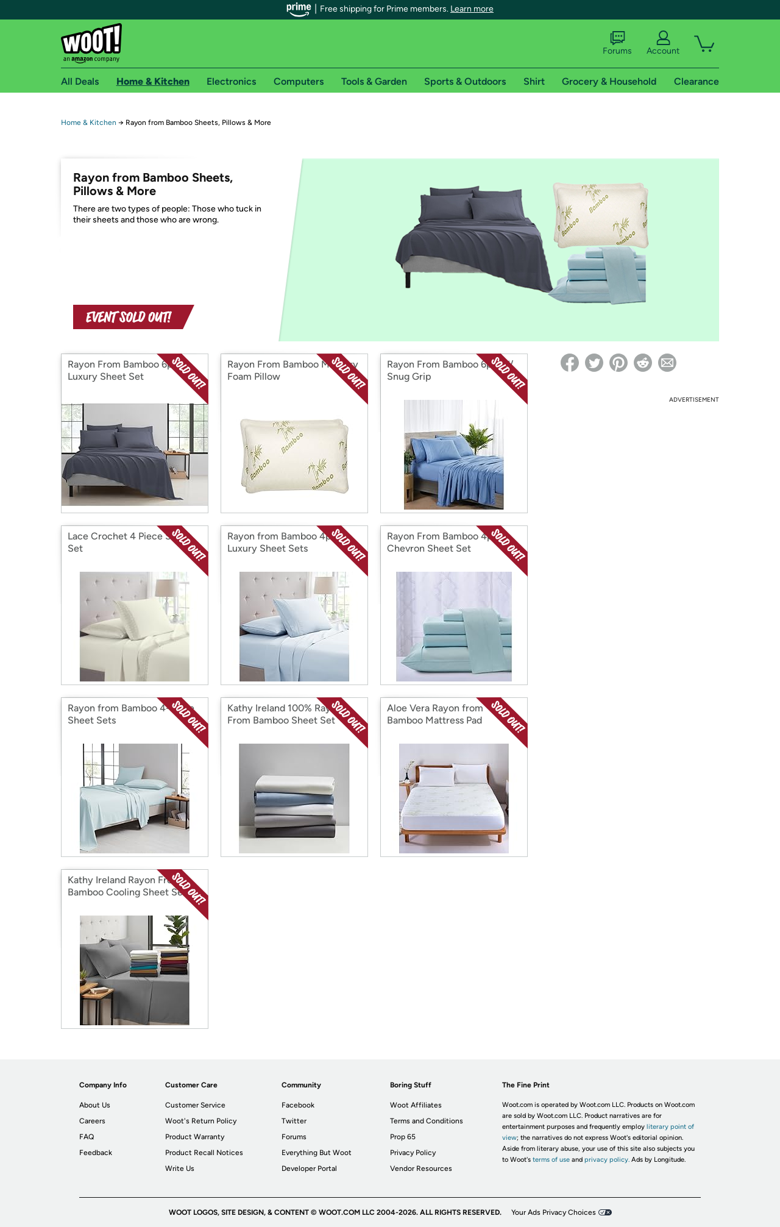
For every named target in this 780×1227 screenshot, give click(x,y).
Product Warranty (194, 1137)
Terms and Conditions (426, 1121)
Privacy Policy (413, 1152)
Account (663, 43)
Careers (92, 1121)
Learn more (472, 9)
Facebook (298, 1105)
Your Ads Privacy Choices (553, 1212)
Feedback (95, 1152)
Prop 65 (403, 1137)
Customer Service (195, 1105)
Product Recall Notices (204, 1152)
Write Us (179, 1168)
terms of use (551, 1160)
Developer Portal (309, 1168)
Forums (617, 43)
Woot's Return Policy (200, 1121)
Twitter (294, 1121)
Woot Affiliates (416, 1105)
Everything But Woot (317, 1152)
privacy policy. (606, 1160)
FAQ (86, 1137)
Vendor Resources (421, 1168)
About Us (94, 1105)
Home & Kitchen (88, 122)
